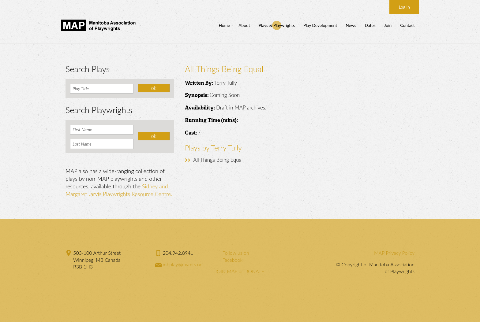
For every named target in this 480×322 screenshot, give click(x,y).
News (351, 25)
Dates (370, 25)
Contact (407, 25)
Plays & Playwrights (277, 25)
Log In (404, 6)
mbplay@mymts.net (183, 264)
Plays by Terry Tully (213, 147)
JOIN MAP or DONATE (239, 271)
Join (388, 25)
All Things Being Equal (217, 160)
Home (224, 25)
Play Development (320, 25)
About (244, 25)
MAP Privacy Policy (394, 253)
